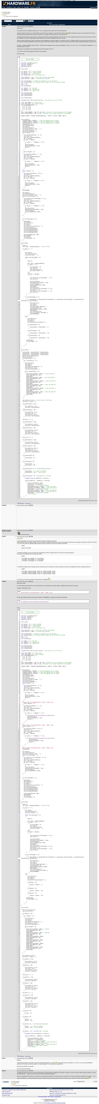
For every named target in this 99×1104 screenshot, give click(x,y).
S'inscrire (32, 7)
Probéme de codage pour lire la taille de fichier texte (14, 1089)
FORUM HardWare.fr (7, 12)
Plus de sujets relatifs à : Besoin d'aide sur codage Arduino (49, 1096)
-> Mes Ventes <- (28, 503)
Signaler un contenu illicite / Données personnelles (56, 1102)
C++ (15, 1084)
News (14, 7)
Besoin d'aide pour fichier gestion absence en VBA (61, 1089)
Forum (3, 7)
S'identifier (26, 7)
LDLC (46, 1102)
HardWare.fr (9, 7)
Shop (38, 7)
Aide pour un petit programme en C (58, 1095)
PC (22, 7)
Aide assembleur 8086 (7, 1093)
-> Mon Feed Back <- (21, 503)
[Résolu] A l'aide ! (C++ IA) (56, 1091)
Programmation (7, 13)
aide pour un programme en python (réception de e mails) (63, 1093)
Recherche (93, 7)
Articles (19, 7)
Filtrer (26, 21)
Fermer (74, 0)
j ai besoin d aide (6, 1095)
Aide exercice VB (6, 1091)
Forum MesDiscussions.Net (46, 1099)
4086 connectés (94, 8)
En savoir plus (68, 0)
